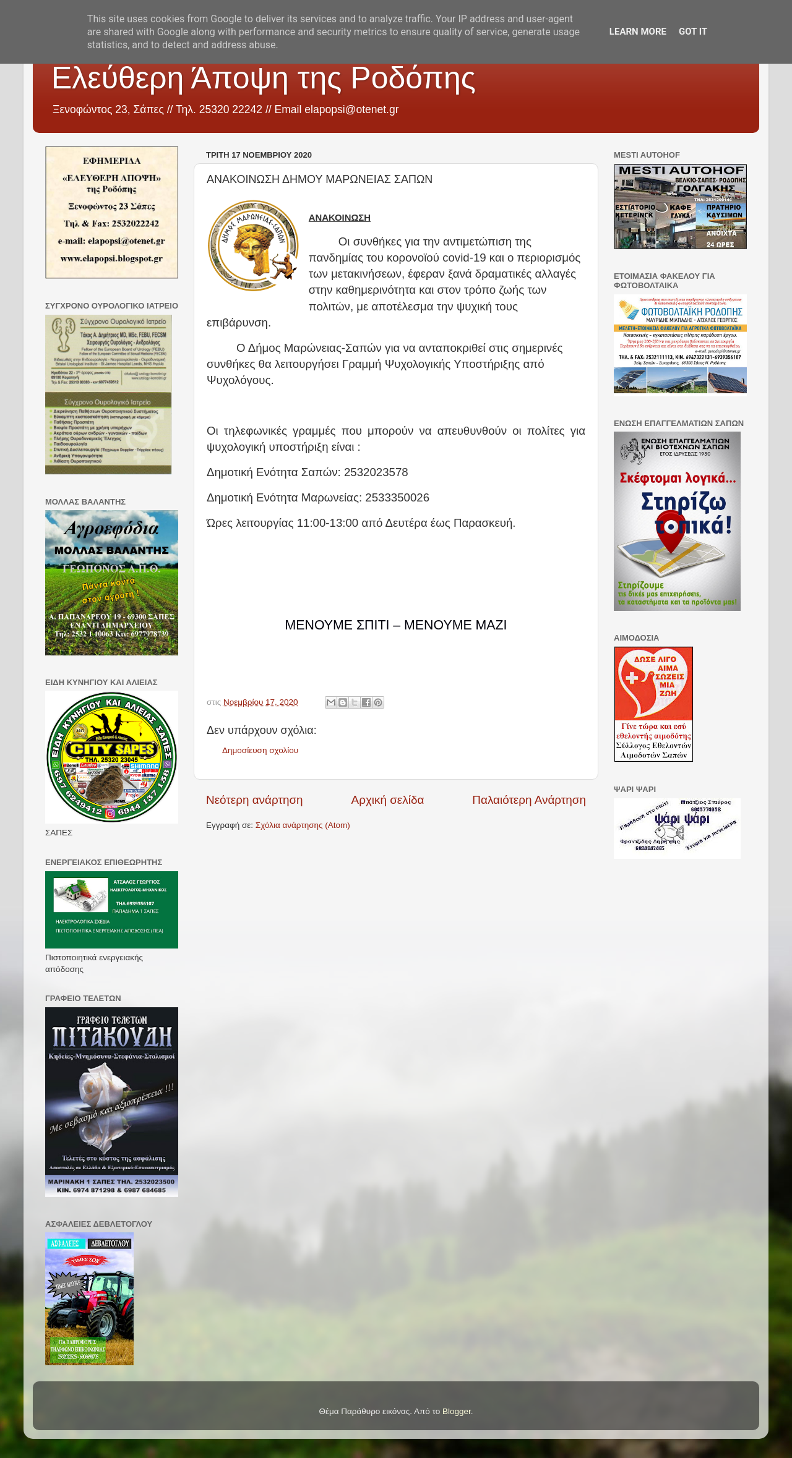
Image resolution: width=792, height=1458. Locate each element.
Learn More (637, 31)
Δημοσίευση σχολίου (260, 750)
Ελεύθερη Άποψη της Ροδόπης (263, 78)
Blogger (456, 1411)
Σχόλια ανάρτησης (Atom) (303, 825)
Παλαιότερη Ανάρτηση (529, 799)
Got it (693, 31)
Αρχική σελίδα (387, 799)
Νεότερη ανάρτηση (254, 799)
